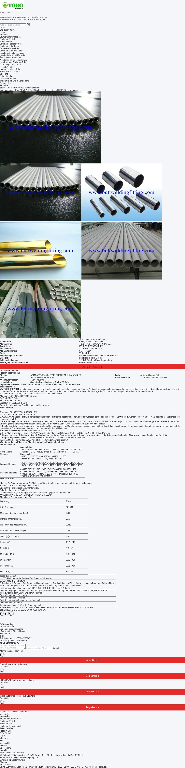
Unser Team (5, 748)
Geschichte (5, 743)
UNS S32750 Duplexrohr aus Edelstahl (17, 680)
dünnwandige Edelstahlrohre (12, 631)
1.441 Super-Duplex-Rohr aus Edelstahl (17, 696)
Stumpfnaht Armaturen (10, 719)
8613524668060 (19, 640)
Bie (1, 740)
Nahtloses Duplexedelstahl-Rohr (14, 711)
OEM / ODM (5, 733)
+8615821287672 (24, 638)
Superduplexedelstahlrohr (11, 629)
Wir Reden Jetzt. (7, 30)
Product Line (5, 731)
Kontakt (56, 648)
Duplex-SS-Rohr (7, 626)
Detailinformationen (9, 370)
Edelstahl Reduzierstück (11, 726)
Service (3, 745)
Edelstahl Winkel (7, 721)
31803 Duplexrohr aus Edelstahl (14, 664)
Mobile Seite (5, 764)
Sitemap (3, 762)
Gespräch (87, 367)
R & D (2, 736)
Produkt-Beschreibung (10, 373)
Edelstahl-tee (6, 723)
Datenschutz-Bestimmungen (12, 760)
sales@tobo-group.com (28, 757)
